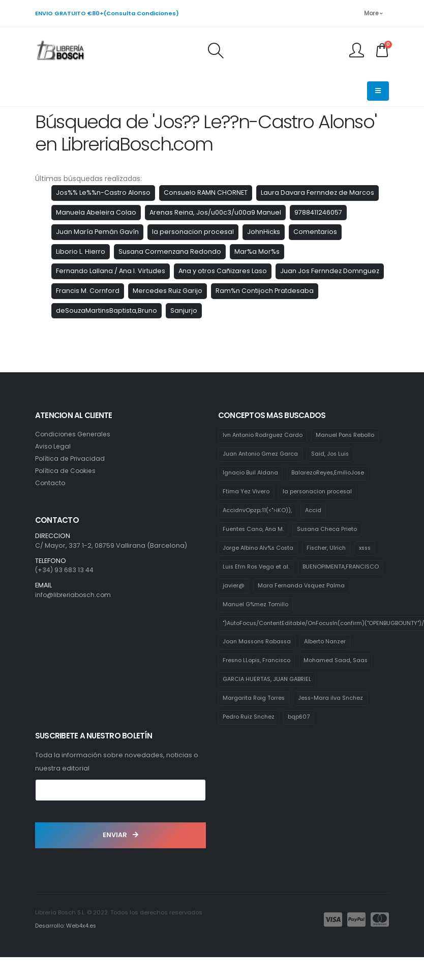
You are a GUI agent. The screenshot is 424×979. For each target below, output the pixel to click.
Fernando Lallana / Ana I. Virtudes (110, 270)
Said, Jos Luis (333, 455)
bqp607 (300, 739)
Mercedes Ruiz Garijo (167, 290)
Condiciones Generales (74, 434)
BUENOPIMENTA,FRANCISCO (261, 587)
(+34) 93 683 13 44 (64, 570)
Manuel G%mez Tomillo (256, 625)
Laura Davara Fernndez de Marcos (317, 192)
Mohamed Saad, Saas (338, 682)
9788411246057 (318, 212)
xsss (370, 549)
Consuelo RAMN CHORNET (206, 192)
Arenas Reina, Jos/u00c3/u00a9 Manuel (215, 212)
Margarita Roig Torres (254, 720)
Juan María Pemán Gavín (97, 231)
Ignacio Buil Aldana (251, 473)
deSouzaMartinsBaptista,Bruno (106, 310)
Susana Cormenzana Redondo (169, 251)
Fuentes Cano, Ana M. (255, 530)
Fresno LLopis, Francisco (258, 682)
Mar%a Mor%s (257, 251)
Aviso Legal (53, 446)
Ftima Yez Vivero (246, 492)
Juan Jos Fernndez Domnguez (329, 270)
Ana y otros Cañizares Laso (222, 270)
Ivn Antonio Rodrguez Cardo (264, 435)
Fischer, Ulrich (330, 549)
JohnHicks (263, 231)
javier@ (324, 587)
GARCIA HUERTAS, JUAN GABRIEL (268, 701)
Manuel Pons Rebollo (348, 435)
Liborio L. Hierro (80, 251)
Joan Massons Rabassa (258, 663)
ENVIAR (120, 857)
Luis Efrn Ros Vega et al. (257, 569)
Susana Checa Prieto (331, 530)
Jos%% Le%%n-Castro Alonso (103, 192)
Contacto (50, 483)
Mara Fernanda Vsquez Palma (267, 606)
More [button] (373, 13)
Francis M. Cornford (87, 290)
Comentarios (315, 231)
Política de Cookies (66, 470)
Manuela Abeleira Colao (96, 212)
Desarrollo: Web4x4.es (66, 948)
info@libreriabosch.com (75, 594)
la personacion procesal (193, 231)
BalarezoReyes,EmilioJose (330, 473)
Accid (314, 512)
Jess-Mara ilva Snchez (332, 720)
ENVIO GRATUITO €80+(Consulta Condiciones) (107, 13)
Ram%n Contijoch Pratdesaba (265, 290)
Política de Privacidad (70, 458)
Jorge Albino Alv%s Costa (259, 549)
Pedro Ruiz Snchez (249, 739)
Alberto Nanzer (329, 663)
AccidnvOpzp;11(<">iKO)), (258, 512)
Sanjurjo (183, 310)
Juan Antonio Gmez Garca (261, 455)
